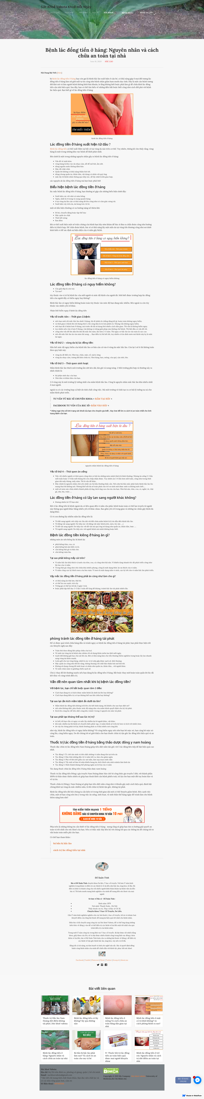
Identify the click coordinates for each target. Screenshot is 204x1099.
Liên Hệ (96, 13)
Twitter (109, 960)
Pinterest (95, 960)
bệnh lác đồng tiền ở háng (64, 78)
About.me (124, 960)
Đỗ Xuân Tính (102, 877)
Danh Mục (69, 13)
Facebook (79, 960)
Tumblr (87, 960)
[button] (110, 12)
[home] (66, 6)
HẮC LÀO (109, 61)
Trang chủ (54, 13)
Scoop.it (116, 960)
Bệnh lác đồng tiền (58, 149)
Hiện (59, 73)
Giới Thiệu (83, 13)
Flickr (102, 960)
